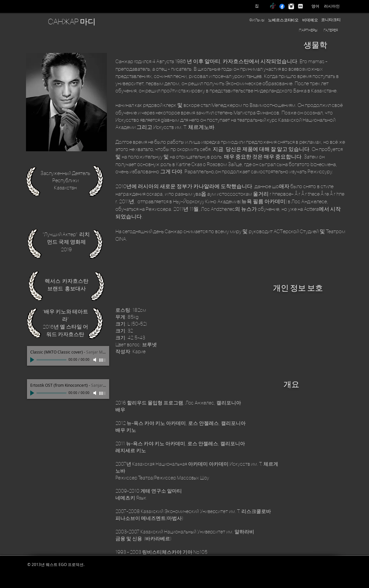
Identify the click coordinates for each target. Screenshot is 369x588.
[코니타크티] (331, 19)
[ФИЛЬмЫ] (257, 20)
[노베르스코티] (280, 20)
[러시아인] (331, 6)
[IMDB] (300, 6)
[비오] (294, 20)
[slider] (102, 360)
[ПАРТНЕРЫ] (308, 30)
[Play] (33, 359)
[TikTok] (272, 6)
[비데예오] (310, 20)
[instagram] (291, 6)
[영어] (315, 6)
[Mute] (95, 359)
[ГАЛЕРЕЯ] (331, 30)
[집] (257, 6)
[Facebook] (282, 6)
